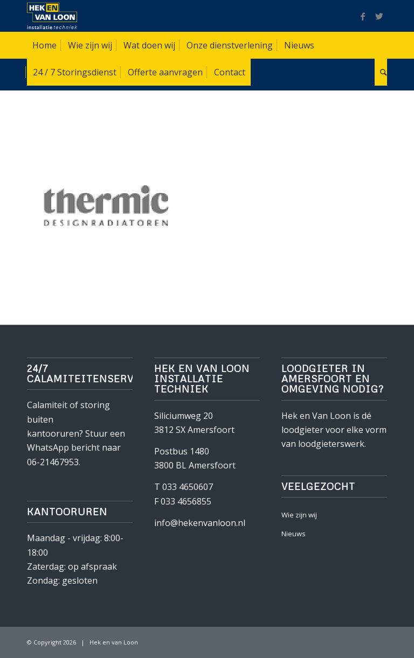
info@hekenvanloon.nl (199, 523)
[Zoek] (381, 72)
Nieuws (293, 533)
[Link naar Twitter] (379, 16)
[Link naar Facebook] (363, 16)
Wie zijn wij (299, 515)
